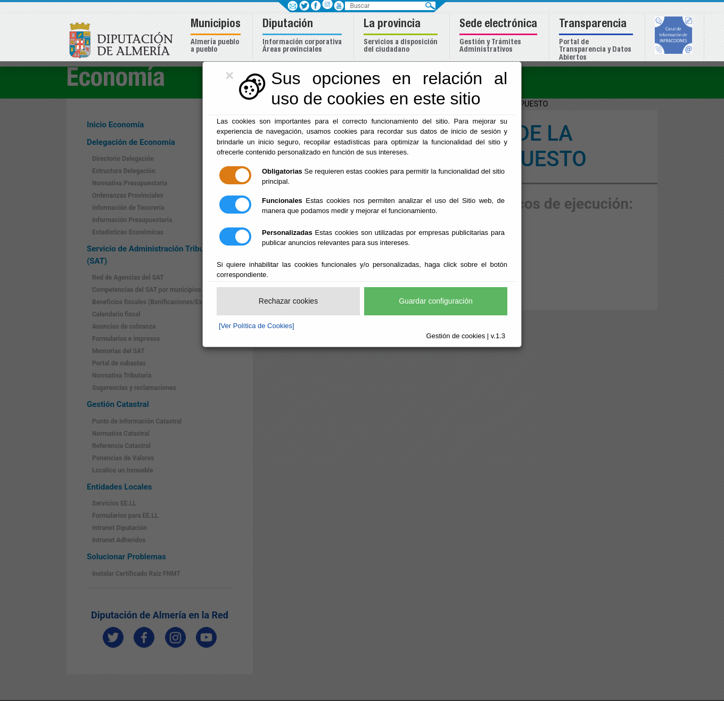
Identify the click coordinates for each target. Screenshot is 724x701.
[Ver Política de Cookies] (256, 326)
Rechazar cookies (288, 301)
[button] (217, 36)
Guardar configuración (436, 301)
